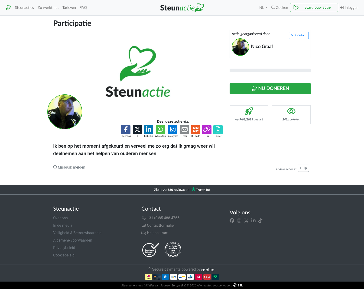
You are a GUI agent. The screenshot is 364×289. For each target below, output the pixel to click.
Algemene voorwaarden (72, 240)
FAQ (83, 8)
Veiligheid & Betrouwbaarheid (77, 233)
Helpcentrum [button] (154, 233)
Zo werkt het (48, 8)
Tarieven (69, 8)
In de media (62, 225)
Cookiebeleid (64, 255)
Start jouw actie (318, 7)
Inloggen (349, 8)
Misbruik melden (69, 167)
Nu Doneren (270, 89)
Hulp (303, 168)
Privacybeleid (64, 248)
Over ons (60, 218)
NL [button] (262, 8)
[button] (280, 7)
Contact (299, 35)
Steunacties (24, 8)
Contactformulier (158, 225)
